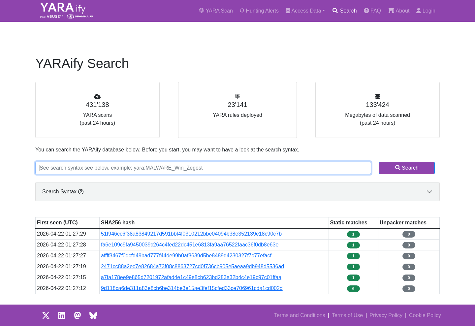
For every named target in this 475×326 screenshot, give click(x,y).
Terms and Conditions (299, 315)
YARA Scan (216, 11)
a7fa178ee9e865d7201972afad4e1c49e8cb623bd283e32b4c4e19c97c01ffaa (191, 277)
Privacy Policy (385, 315)
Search (344, 11)
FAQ (372, 11)
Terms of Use (347, 315)
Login (425, 11)
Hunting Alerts (259, 11)
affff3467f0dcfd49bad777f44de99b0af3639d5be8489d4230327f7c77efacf (186, 255)
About (398, 11)
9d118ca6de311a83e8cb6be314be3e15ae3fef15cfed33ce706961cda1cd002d (192, 288)
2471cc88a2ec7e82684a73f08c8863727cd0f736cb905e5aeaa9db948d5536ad (192, 266)
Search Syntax (62, 191)
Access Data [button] (303, 11)
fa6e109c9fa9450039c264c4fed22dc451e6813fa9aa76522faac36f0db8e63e (189, 244)
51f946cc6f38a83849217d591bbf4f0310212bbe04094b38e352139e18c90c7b (191, 234)
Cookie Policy (425, 315)
